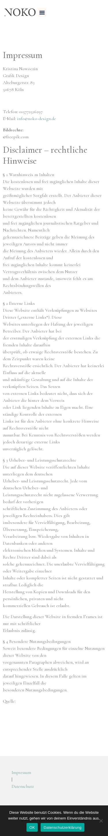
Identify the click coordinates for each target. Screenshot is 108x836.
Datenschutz (23, 786)
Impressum (21, 772)
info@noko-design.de (36, 119)
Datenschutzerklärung (62, 827)
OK (32, 827)
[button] (42, 12)
